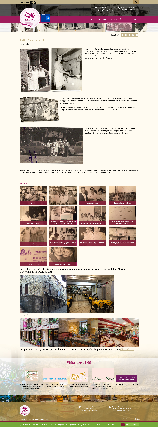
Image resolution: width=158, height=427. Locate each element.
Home (93, 19)
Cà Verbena (124, 19)
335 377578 (132, 7)
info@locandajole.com (131, 9)
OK (123, 425)
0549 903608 (119, 407)
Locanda (112, 19)
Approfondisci (132, 425)
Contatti (134, 19)
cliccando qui (127, 349)
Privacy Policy (121, 419)
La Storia (102, 19)
